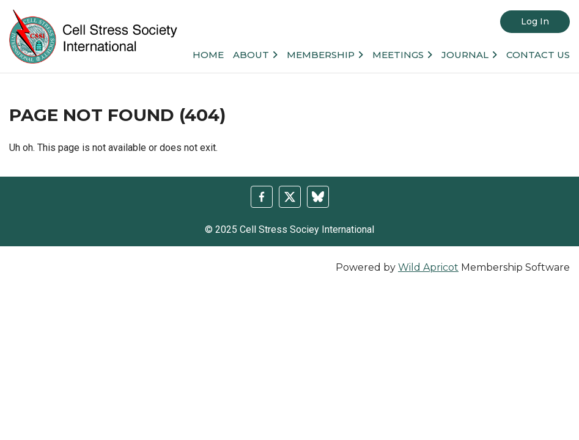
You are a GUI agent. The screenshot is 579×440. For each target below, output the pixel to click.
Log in (535, 21)
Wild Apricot (428, 267)
